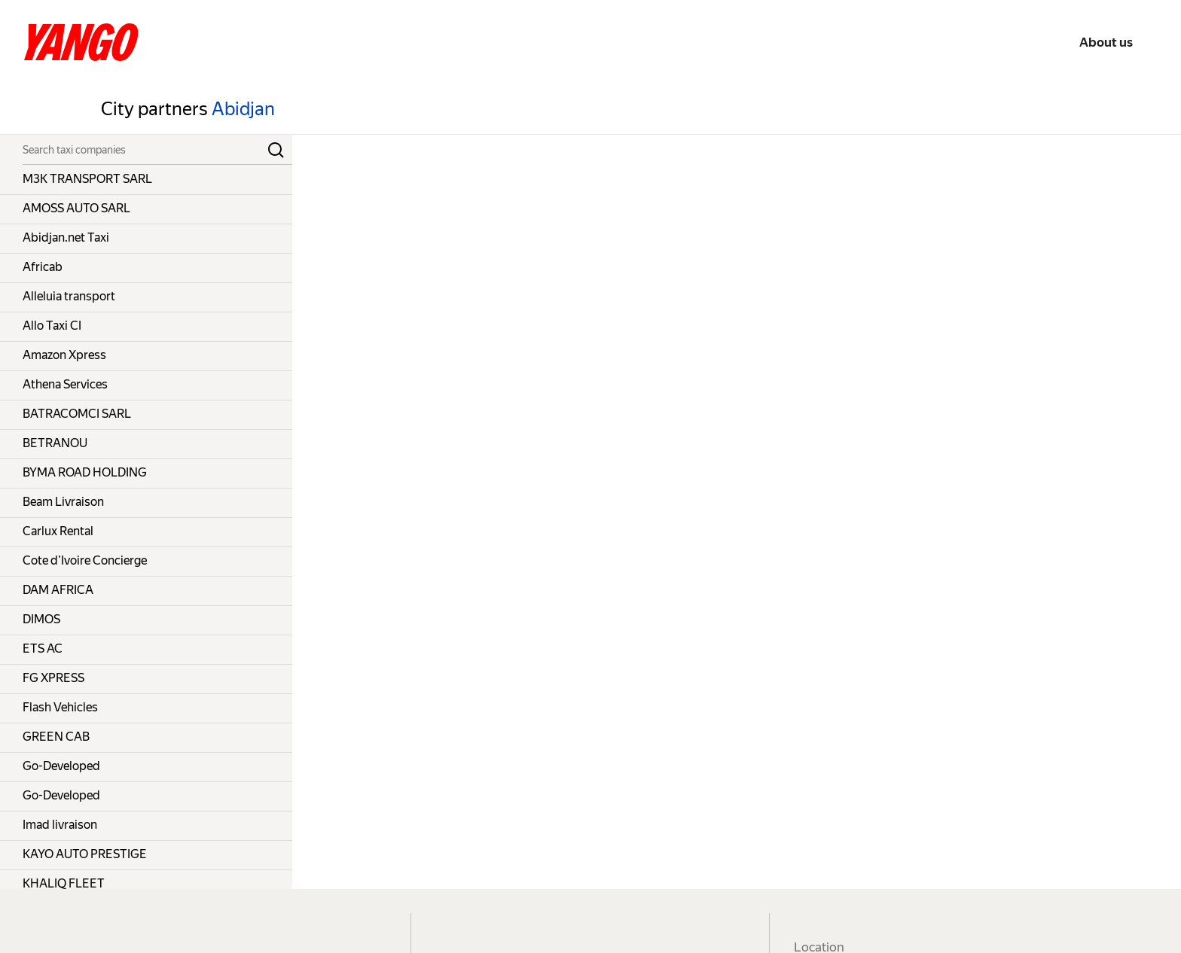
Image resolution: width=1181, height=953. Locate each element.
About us (1106, 42)
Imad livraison (60, 825)
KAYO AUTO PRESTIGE (85, 854)
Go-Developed (61, 766)
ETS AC (43, 648)
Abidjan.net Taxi (66, 237)
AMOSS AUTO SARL (76, 208)
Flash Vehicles (60, 707)
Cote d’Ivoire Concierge (85, 560)
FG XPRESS (53, 678)
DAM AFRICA (58, 590)
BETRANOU (55, 443)
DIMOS (41, 619)
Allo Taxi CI (52, 325)
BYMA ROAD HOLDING (85, 472)
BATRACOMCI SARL (77, 413)
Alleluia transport (69, 296)
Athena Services (65, 384)
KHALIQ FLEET (64, 883)
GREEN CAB (56, 736)
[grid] (146, 527)
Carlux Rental (58, 531)
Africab (43, 267)
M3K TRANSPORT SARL (87, 179)
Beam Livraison (63, 502)
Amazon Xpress (64, 355)
